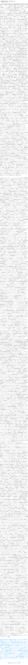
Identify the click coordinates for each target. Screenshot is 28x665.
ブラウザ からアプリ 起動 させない (18, 648)
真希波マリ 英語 (8, 651)
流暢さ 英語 (5, 642)
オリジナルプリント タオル (17, 651)
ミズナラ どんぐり (12, 647)
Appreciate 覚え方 (4, 648)
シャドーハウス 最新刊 (19, 653)
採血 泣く (3, 651)
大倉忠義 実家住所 (3, 644)
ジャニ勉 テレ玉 (19, 644)
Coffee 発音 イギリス (16, 639)
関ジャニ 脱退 (19, 657)
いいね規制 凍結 (6, 647)
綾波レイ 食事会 (9, 639)
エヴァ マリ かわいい (12, 656)
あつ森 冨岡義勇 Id (7, 645)
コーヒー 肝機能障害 (18, 650)
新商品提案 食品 (17, 642)
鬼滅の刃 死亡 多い (22, 654)
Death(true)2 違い (5, 657)
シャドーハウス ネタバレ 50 (13, 654)
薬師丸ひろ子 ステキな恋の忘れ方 (7, 641)
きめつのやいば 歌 (18, 641)
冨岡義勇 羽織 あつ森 (10, 650)
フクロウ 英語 (10, 642)
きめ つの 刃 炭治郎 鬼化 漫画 (8, 653)
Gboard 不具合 (2, 639)
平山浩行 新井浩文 (23, 642)
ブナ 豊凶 (10, 648)
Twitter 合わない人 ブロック (8, 1)
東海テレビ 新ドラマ (11, 644)
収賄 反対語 (18, 656)
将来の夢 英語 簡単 (12, 657)
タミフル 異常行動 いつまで (17, 645)
